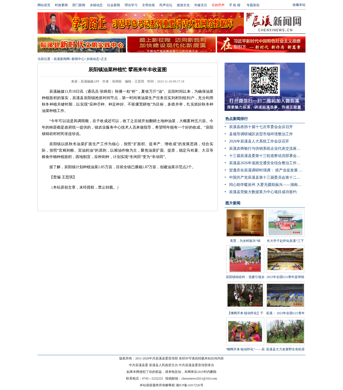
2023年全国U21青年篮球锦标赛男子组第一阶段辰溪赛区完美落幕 (285, 270)
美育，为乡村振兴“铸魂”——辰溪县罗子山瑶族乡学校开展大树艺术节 (245, 234)
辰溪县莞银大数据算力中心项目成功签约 (263, 192)
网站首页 (44, 5)
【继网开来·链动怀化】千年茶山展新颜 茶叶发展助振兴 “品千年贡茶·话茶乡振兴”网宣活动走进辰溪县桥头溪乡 (245, 314)
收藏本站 (299, 5)
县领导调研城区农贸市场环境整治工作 (261, 134)
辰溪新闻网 (62, 59)
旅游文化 (183, 5)
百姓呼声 (218, 5)
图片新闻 (232, 203)
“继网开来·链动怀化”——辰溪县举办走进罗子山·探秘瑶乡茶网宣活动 (245, 342)
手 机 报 (234, 5)
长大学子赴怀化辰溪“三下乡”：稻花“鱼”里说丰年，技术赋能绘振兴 (285, 234)
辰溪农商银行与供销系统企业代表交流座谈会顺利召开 (267, 149)
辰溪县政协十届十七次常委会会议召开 (261, 127)
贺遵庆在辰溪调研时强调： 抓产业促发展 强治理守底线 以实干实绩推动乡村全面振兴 (267, 170)
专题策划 (253, 5)
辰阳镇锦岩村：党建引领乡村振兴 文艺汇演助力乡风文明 (245, 270)
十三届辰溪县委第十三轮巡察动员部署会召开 (266, 156)
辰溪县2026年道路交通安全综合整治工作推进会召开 (267, 163)
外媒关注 (200, 5)
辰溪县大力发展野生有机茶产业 (285, 338)
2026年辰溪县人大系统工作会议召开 (259, 141)
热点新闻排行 (236, 119)
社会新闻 (113, 5)
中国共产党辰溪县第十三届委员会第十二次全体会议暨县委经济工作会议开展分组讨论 (267, 177)
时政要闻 (61, 5)
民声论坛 (165, 5)
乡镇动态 (96, 5)
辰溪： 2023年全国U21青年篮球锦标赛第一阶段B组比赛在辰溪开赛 (285, 306)
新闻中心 (78, 59)
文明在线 (148, 5)
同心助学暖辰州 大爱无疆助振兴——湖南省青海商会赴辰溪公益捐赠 (267, 185)
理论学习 (131, 5)
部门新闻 (78, 5)
